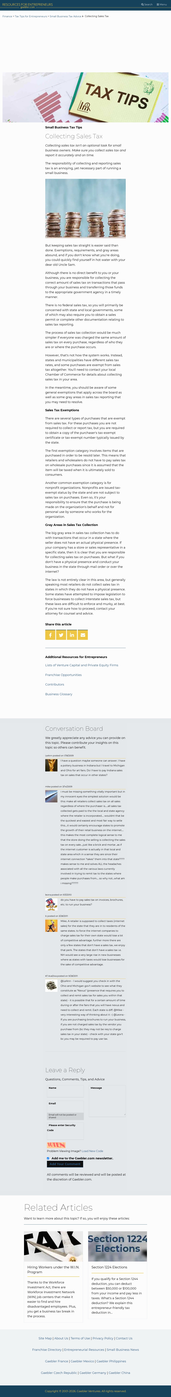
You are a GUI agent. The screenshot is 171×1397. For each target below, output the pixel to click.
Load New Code (92, 1151)
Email (52, 1103)
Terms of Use (80, 1338)
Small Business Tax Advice (65, 16)
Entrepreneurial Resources (84, 1350)
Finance (7, 16)
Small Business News (123, 1350)
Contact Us (124, 1338)
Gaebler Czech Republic (59, 1373)
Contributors (54, 684)
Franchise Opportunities (63, 675)
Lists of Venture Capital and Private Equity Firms (81, 665)
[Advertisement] (85, 45)
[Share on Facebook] (50, 635)
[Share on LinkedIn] (72, 635)
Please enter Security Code (61, 1128)
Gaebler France (56, 1361)
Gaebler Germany (92, 1373)
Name (52, 1087)
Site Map (45, 1338)
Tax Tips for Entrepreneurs (31, 16)
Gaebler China (119, 1373)
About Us (61, 1338)
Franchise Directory (47, 1350)
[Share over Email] (83, 635)
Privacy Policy (103, 1338)
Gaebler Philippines (111, 1361)
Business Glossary (58, 694)
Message (96, 1087)
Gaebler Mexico (82, 1361)
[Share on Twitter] (61, 635)
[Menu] (161, 4)
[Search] (147, 4)
